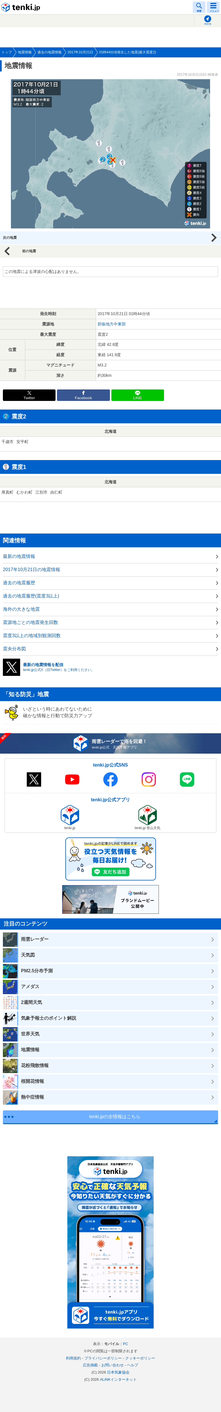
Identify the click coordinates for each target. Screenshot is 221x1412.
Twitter (29, 398)
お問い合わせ (112, 1365)
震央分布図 (14, 648)
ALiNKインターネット (118, 1379)
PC (125, 1344)
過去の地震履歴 (19, 582)
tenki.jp (21, 7)
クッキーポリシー (140, 1358)
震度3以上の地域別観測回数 (32, 635)
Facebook (83, 398)
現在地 (207, 24)
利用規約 (73, 1358)
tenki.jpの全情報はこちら (115, 1116)
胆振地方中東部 (112, 324)
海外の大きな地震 (21, 609)
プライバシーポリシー (103, 1358)
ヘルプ (132, 1365)
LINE (137, 398)
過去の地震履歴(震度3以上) (31, 595)
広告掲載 (90, 1365)
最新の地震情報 (19, 556)
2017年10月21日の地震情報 (31, 569)
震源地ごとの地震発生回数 (30, 622)
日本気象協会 (118, 1372)
